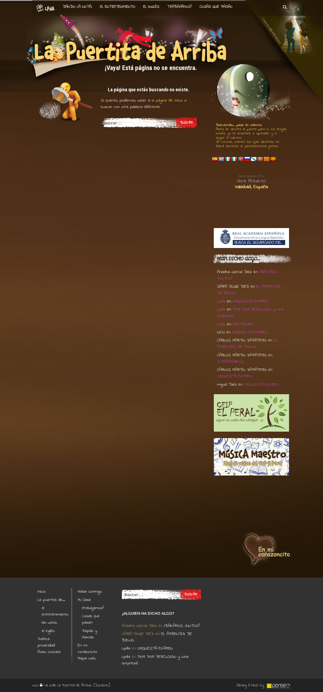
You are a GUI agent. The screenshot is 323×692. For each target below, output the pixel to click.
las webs (49, 622)
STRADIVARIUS (230, 361)
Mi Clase (84, 600)
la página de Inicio (166, 100)
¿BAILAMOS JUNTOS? (182, 626)
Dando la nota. (77, 7)
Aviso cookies (49, 652)
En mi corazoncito (87, 648)
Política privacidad (46, 642)
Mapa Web (87, 658)
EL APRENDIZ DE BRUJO (247, 343)
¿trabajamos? (93, 608)
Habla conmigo (90, 591)
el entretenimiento (117, 7)
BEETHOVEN (243, 324)
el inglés (48, 631)
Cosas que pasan (216, 7)
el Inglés (151, 7)
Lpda (221, 301)
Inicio (41, 591)
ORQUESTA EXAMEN (250, 301)
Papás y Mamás (89, 634)
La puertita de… (51, 600)
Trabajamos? (179, 7)
